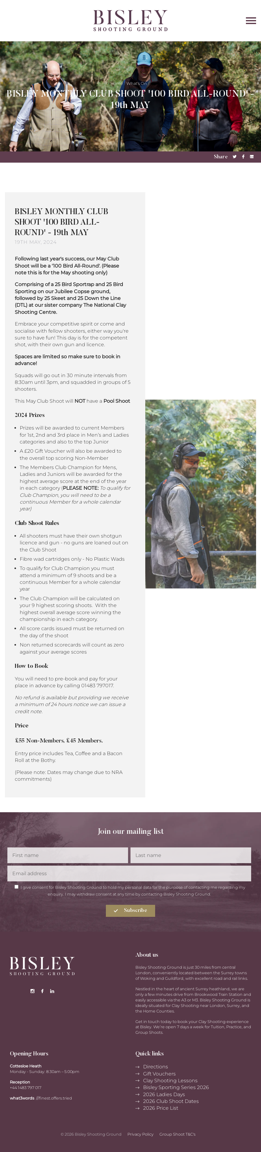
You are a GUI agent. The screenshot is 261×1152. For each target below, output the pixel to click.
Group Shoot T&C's (177, 1134)
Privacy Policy (140, 1134)
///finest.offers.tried (54, 1098)
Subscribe (130, 910)
